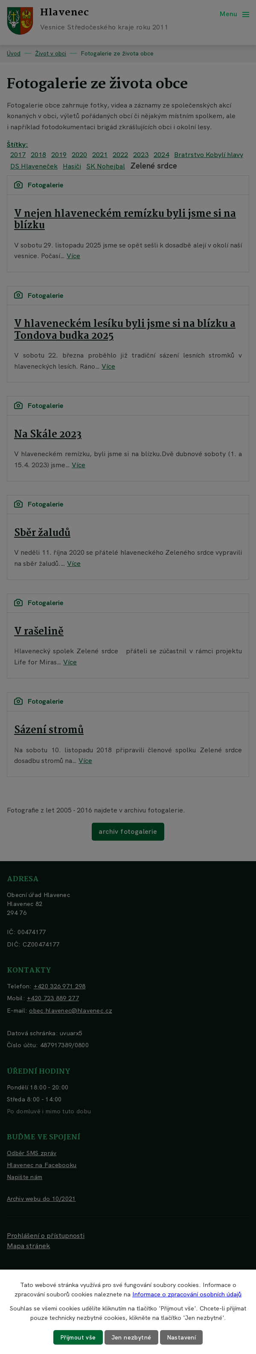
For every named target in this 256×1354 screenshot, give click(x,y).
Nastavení (181, 1337)
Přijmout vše (78, 1337)
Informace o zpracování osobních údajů (186, 1294)
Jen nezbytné (131, 1337)
